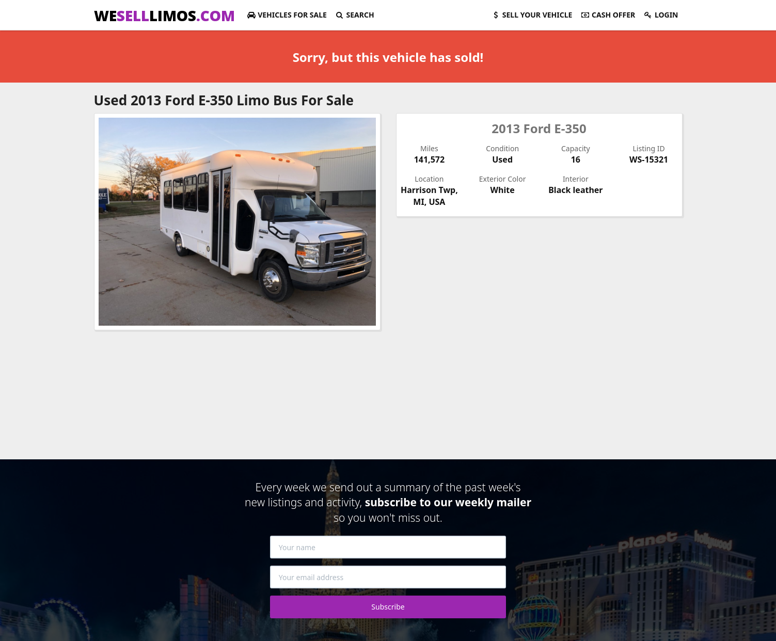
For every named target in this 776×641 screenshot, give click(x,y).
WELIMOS (164, 15)
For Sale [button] (287, 15)
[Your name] (388, 547)
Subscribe (387, 607)
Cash (607, 15)
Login (660, 15)
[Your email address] (388, 577)
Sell (531, 15)
